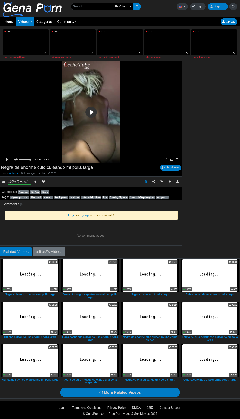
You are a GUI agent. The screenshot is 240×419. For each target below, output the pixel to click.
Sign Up (217, 6)
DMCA (136, 407)
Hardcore (75, 197)
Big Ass (35, 192)
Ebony (44, 192)
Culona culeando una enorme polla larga (30, 336)
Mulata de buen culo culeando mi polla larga (30, 379)
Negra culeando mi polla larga (150, 294)
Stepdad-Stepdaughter (142, 197)
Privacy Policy (116, 407)
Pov (105, 197)
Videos (25, 22)
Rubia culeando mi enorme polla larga (209, 294)
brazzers (48, 197)
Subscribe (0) (170, 167)
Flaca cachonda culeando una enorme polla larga (90, 338)
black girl (36, 197)
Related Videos (15, 252)
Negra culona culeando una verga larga (150, 379)
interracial (87, 197)
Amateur (23, 192)
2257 (150, 407)
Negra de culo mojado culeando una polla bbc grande (90, 381)
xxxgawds (162, 197)
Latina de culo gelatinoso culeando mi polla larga (210, 338)
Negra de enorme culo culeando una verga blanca (150, 338)
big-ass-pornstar (19, 197)
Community (67, 22)
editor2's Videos (49, 252)
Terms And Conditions (86, 407)
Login (197, 6)
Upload (229, 21)
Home (9, 22)
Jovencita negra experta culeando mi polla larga (90, 296)
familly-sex (61, 197)
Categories (44, 22)
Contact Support (170, 407)
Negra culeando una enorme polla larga (30, 294)
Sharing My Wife (118, 197)
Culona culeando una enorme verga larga (209, 379)
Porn (97, 197)
